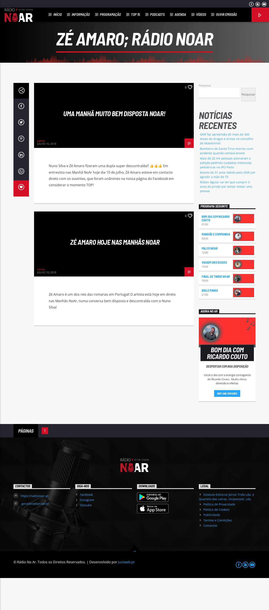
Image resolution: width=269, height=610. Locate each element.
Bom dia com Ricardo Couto (216, 250)
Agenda (180, 14)
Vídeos (201, 14)
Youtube (86, 537)
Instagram (87, 532)
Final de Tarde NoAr (216, 308)
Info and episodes (227, 425)
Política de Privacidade (219, 536)
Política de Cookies (216, 542)
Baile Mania (210, 322)
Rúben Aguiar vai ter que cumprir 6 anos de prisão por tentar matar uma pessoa (226, 218)
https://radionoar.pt (35, 528)
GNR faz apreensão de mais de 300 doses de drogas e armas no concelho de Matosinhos (226, 170)
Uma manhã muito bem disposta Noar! (115, 145)
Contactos (210, 557)
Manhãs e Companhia (216, 266)
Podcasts (157, 14)
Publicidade (211, 547)
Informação (81, 14)
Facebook (86, 527)
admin (41, 173)
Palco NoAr (210, 280)
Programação (110, 14)
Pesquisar (205, 117)
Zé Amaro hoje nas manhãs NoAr (115, 274)
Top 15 (135, 14)
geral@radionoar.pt (35, 536)
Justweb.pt (126, 594)
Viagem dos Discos (214, 294)
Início (57, 14)
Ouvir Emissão (226, 14)
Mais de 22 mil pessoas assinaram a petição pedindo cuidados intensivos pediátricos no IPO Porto (226, 194)
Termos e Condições (217, 552)
